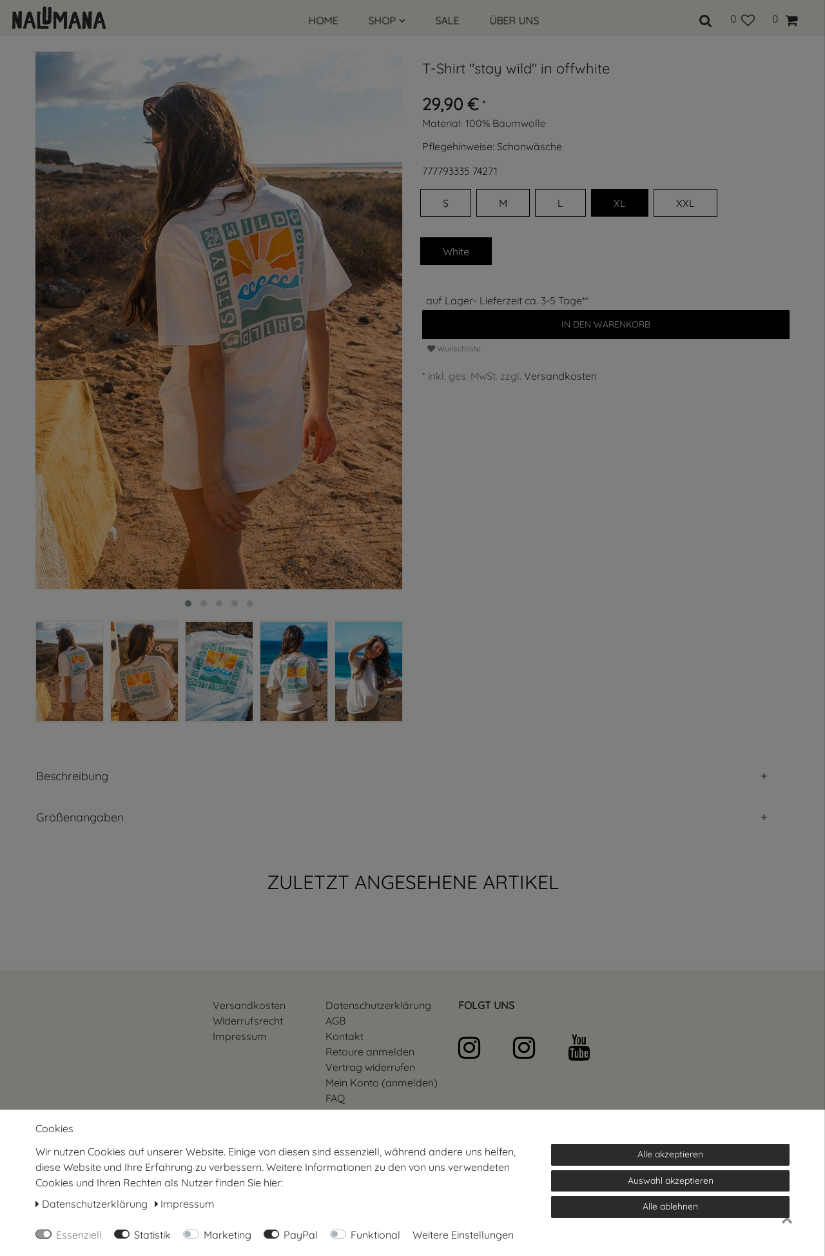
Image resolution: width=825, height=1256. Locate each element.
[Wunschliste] (742, 18)
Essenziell (79, 1234)
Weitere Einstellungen (463, 1234)
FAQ (335, 1098)
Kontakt (344, 1036)
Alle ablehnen (670, 1206)
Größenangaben (80, 817)
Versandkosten (560, 375)
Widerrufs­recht (248, 1020)
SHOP (387, 20)
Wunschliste (454, 348)
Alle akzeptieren (670, 1154)
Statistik (152, 1234)
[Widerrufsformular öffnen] (370, 1067)
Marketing (227, 1234)
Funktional (375, 1234)
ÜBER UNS (514, 20)
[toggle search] (705, 18)
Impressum (240, 1036)
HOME (323, 20)
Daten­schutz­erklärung (378, 1005)
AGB (335, 1020)
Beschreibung (72, 776)
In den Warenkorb (605, 324)
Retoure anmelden (369, 1051)
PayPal (301, 1234)
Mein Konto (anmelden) (381, 1082)
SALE (448, 20)
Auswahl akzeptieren (670, 1180)
